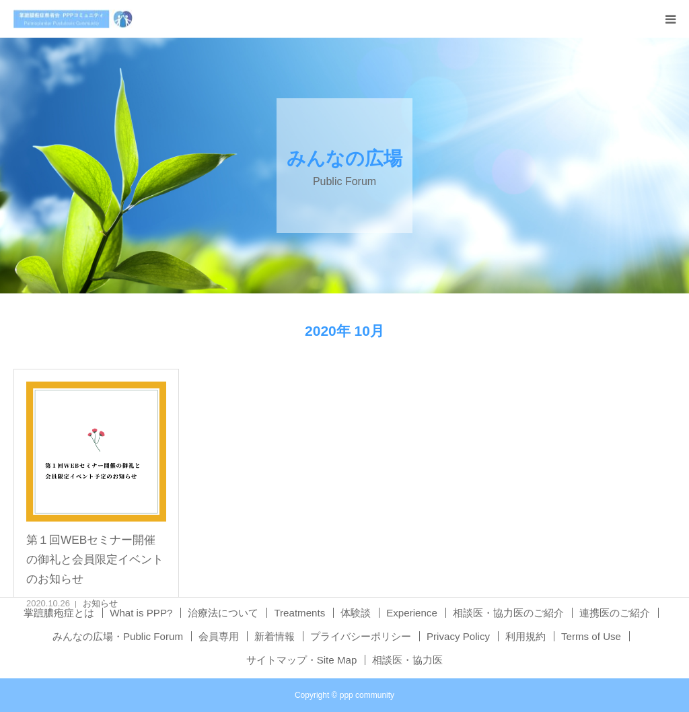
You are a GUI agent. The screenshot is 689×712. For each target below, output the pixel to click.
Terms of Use (591, 636)
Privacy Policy (458, 636)
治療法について (223, 613)
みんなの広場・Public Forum (117, 636)
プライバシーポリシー (360, 636)
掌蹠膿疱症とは (59, 613)
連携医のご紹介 (614, 613)
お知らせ (100, 603)
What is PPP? (141, 613)
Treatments (299, 613)
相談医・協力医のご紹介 (508, 613)
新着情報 (274, 636)
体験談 (355, 613)
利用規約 (525, 636)
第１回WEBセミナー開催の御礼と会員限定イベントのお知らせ (95, 559)
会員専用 (218, 636)
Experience (411, 613)
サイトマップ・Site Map (301, 660)
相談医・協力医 (407, 660)
